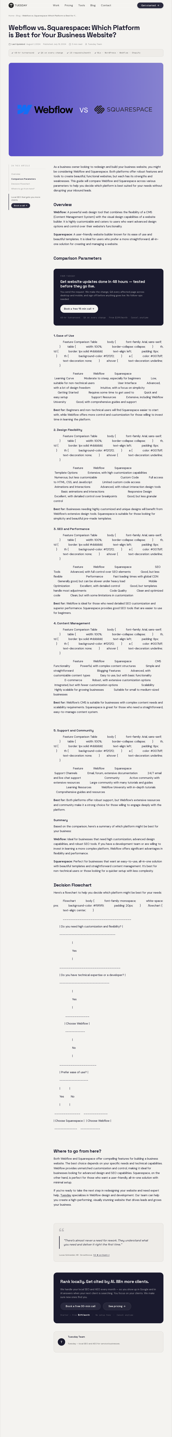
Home (11, 15)
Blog (93, 5)
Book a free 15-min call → (79, 308)
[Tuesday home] (18, 5)
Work (56, 5)
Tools (81, 5)
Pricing (69, 5)
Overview (15, 174)
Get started (150, 5)
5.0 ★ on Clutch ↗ (101, 1255)
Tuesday (65, 1195)
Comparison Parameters (23, 179)
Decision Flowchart (20, 183)
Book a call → (20, 205)
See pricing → (117, 1306)
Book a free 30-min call (80, 1306)
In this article (20, 166)
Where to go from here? (22, 188)
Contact (106, 5)
